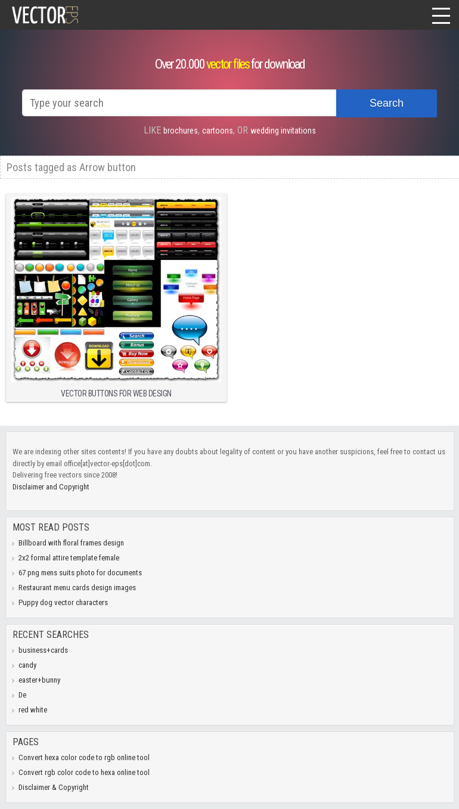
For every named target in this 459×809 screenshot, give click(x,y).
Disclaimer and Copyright (51, 486)
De (22, 694)
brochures (180, 130)
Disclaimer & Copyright (53, 787)
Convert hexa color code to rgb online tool (84, 757)
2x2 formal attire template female (68, 557)
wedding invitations (283, 130)
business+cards (43, 650)
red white (32, 709)
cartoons (217, 130)
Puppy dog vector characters (63, 602)
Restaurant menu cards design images (77, 587)
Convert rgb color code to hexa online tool (84, 772)
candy (27, 665)
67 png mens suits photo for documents (80, 572)
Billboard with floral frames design (71, 542)
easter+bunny (39, 679)
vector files (227, 64)
